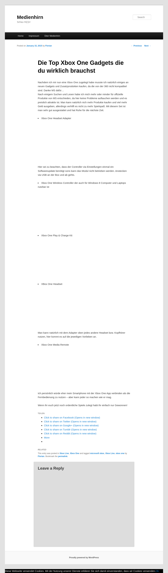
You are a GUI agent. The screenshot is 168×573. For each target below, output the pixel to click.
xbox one (120, 453)
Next (147, 46)
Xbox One (74, 453)
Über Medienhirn (52, 36)
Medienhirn (30, 17)
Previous (136, 46)
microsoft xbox (97, 453)
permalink (62, 456)
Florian (48, 46)
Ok (157, 571)
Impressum (34, 36)
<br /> (47, 140)
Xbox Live (64, 453)
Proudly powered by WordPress (84, 557)
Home (20, 36)
